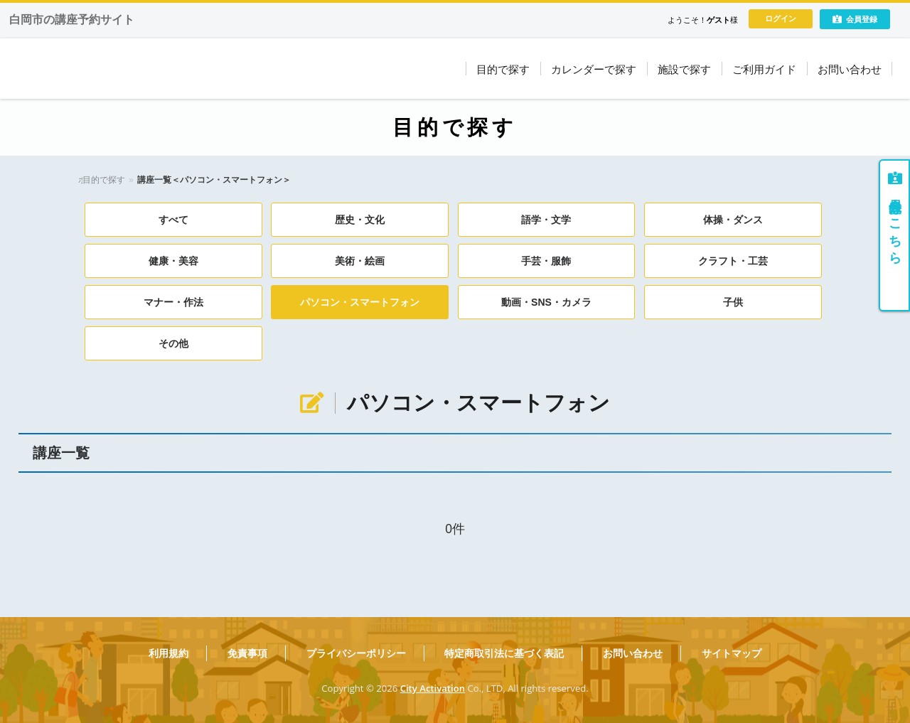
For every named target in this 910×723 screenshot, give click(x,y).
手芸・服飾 (546, 261)
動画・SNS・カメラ (546, 302)
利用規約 (168, 653)
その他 (173, 343)
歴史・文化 (360, 219)
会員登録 (855, 19)
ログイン (780, 18)
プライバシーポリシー (356, 653)
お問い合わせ (633, 653)
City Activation (432, 688)
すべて (173, 219)
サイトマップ (731, 653)
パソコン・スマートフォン (359, 302)
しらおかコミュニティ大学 (170, 68)
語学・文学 (546, 219)
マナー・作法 (173, 302)
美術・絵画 (360, 261)
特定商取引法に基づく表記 (504, 653)
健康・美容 (173, 261)
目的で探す (137, 180)
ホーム (91, 180)
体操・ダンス (733, 219)
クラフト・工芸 (733, 261)
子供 (733, 302)
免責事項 (247, 653)
